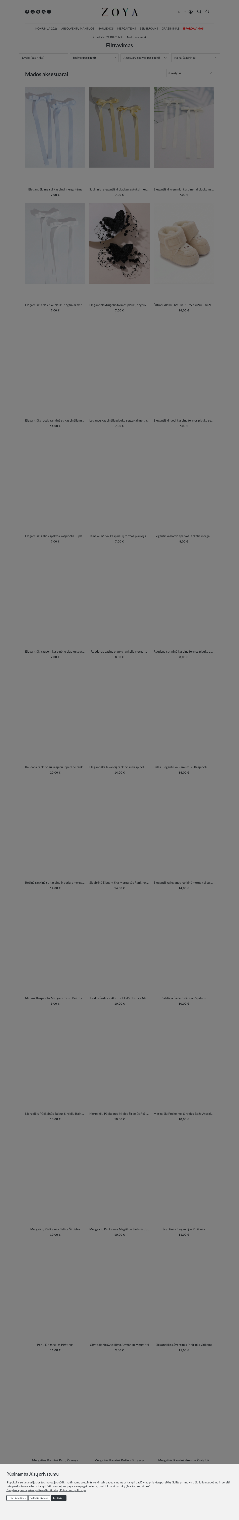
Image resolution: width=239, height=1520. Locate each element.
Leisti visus (58, 1498)
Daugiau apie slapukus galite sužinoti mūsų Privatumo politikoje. (46, 1490)
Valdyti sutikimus (39, 1498)
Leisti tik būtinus (17, 1498)
